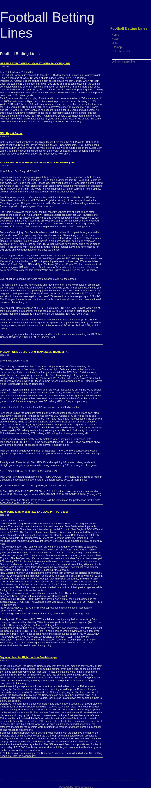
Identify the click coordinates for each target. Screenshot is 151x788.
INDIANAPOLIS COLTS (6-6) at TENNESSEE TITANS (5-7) (34, 351)
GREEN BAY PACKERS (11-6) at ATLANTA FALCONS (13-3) (35, 63)
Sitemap (117, 47)
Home (115, 34)
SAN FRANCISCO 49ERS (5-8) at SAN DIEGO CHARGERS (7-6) (37, 162)
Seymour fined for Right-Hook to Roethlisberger (28, 657)
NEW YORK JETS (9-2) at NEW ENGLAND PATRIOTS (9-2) (34, 511)
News (115, 38)
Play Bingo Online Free (46, 142)
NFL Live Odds (121, 51)
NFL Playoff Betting (11, 133)
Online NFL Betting (123, 61)
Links (115, 42)
